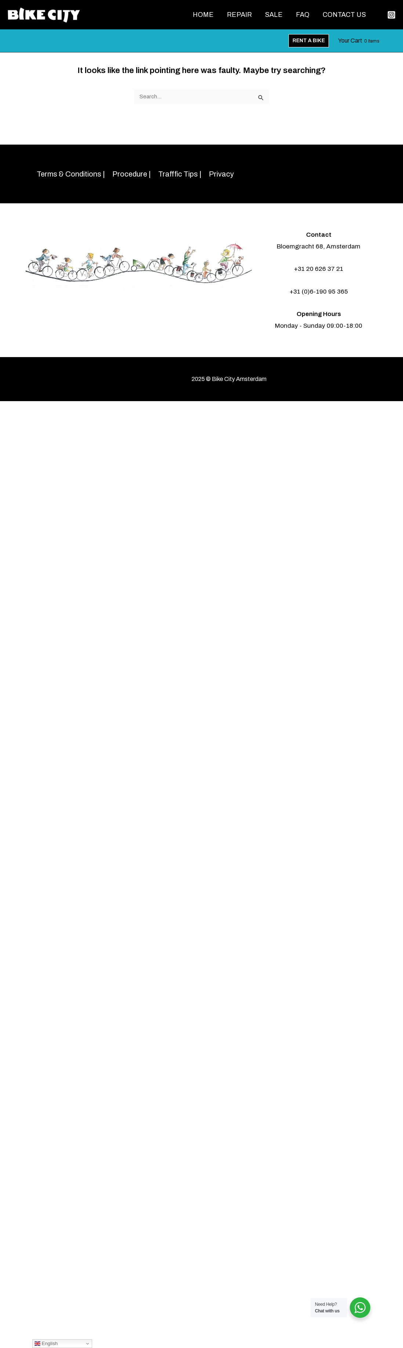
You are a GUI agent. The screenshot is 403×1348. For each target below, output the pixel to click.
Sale (274, 14)
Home (203, 14)
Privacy (221, 174)
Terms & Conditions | (71, 174)
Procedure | (131, 174)
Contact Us (344, 14)
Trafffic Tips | (180, 174)
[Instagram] (391, 15)
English (46, 1344)
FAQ (302, 14)
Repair (239, 14)
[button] (308, 40)
